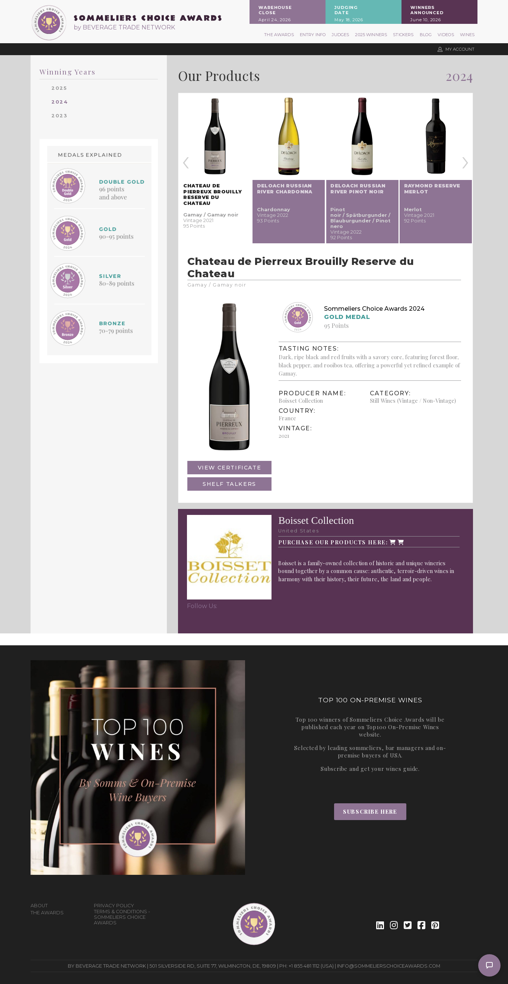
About (39, 905)
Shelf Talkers (229, 484)
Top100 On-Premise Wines (402, 727)
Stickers (403, 34)
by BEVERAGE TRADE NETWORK (124, 27)
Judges (340, 34)
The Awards (279, 34)
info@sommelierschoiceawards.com (388, 966)
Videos (446, 34)
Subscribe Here (370, 811)
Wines (467, 34)
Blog (426, 34)
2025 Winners (371, 34)
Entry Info (313, 34)
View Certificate (229, 467)
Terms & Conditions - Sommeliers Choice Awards (122, 917)
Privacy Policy (114, 905)
